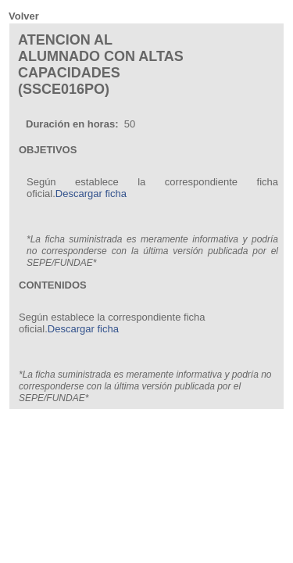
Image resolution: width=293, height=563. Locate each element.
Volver (24, 16)
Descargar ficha (91, 193)
